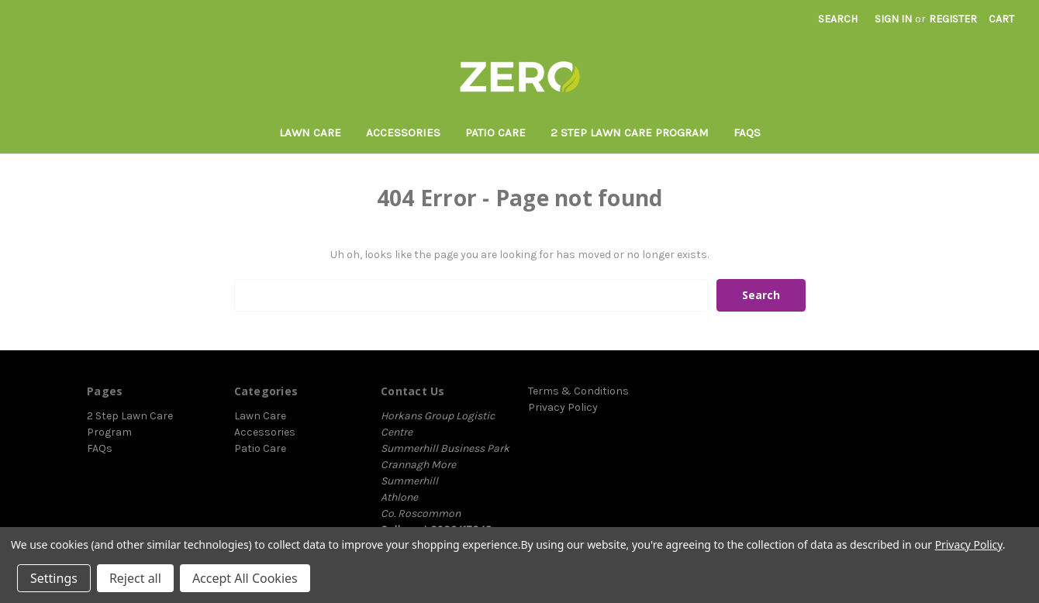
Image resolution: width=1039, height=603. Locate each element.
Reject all (135, 578)
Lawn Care (310, 133)
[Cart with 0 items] (1001, 19)
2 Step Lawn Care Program (630, 133)
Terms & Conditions (578, 391)
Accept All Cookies (245, 578)
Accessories (403, 133)
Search (838, 19)
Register (953, 19)
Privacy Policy (563, 407)
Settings (54, 578)
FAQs (747, 133)
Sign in (893, 19)
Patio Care (495, 133)
